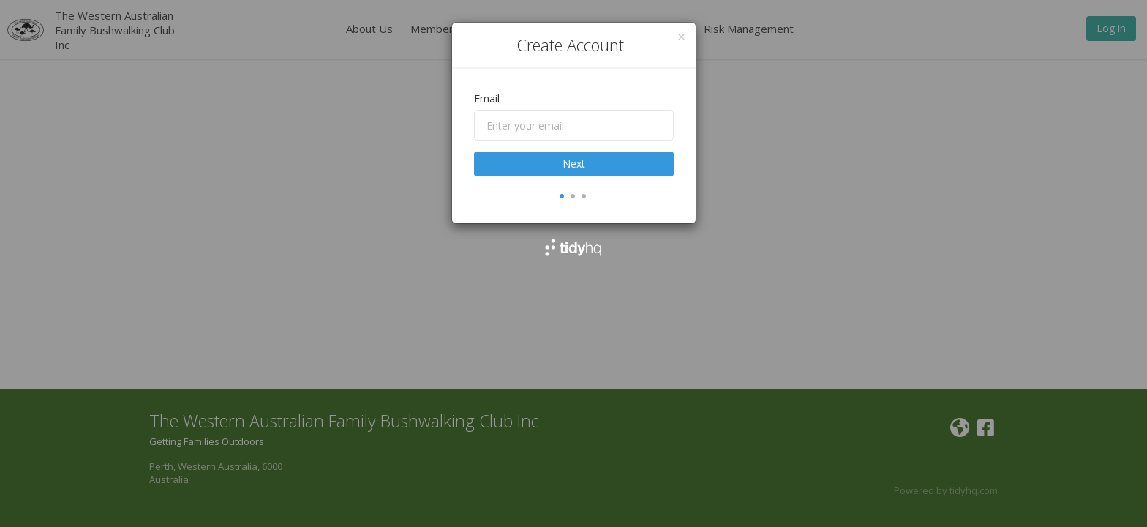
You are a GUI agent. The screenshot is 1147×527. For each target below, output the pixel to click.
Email (487, 98)
